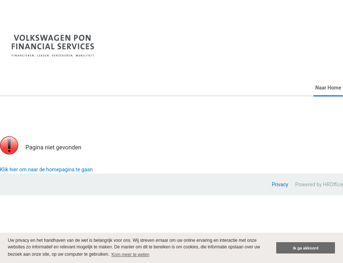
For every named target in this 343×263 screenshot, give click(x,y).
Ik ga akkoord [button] (306, 248)
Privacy (280, 184)
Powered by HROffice (319, 184)
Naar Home (328, 88)
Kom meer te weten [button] (131, 254)
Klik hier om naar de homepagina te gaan (46, 169)
